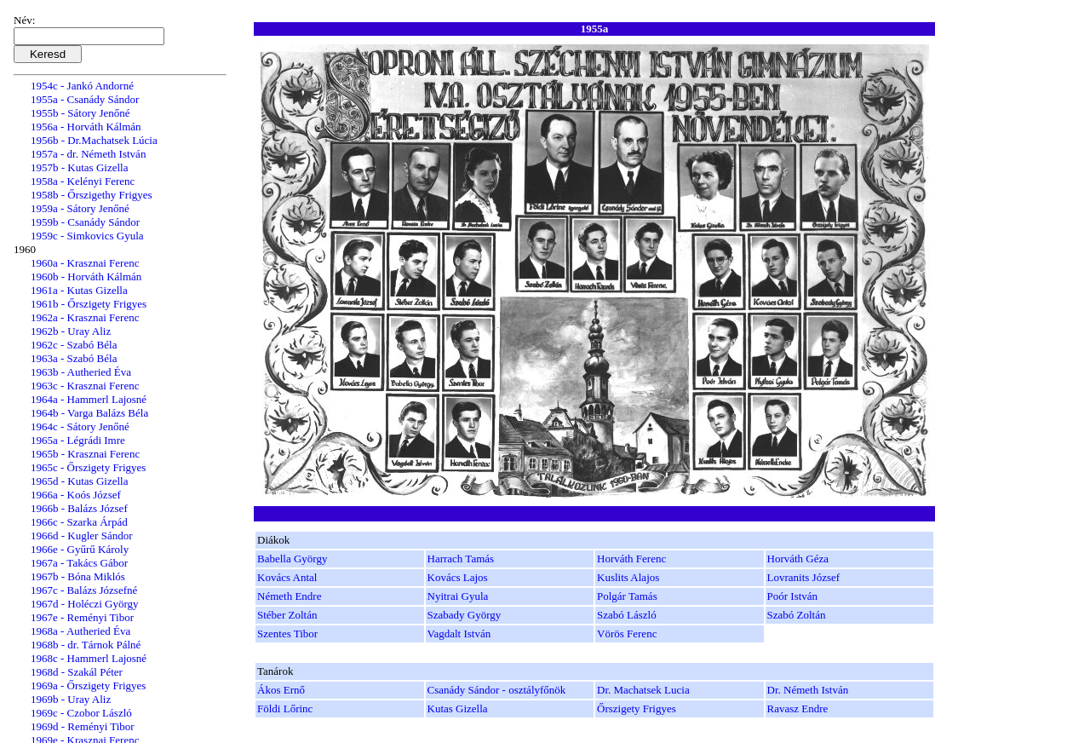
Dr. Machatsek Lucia (643, 689)
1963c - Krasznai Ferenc (85, 385)
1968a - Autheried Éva (80, 631)
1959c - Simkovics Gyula (87, 235)
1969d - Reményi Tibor (83, 726)
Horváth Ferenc (631, 558)
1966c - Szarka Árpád (79, 521)
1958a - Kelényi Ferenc (83, 181)
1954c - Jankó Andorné (82, 85)
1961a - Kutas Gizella (79, 290)
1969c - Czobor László (81, 712)
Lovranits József (803, 577)
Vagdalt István (459, 633)
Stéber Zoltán (287, 614)
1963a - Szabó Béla (74, 358)
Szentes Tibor (287, 633)
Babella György (292, 558)
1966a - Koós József (76, 494)
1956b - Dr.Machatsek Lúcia (94, 140)
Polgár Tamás (627, 596)
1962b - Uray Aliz (71, 331)
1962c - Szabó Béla (74, 344)
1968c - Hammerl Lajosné (88, 658)
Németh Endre (289, 596)
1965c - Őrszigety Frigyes (88, 467)
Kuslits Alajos (628, 577)
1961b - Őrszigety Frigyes (88, 303)
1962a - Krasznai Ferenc (85, 317)
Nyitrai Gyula (458, 596)
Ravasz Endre (798, 708)
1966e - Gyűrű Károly (80, 549)
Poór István (792, 596)
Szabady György (464, 614)
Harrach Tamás (461, 558)
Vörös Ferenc (627, 633)
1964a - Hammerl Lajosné (88, 399)
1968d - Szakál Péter (77, 671)
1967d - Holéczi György (84, 603)
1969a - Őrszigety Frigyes (88, 685)
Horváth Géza (798, 558)
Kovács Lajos (457, 577)
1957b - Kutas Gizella (79, 167)
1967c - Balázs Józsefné (84, 590)
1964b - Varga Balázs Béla (89, 412)
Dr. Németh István (808, 689)
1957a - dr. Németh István (88, 153)
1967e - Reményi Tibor (82, 617)
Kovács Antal (287, 577)
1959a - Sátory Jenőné (80, 208)
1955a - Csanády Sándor (85, 99)
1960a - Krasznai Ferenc (85, 262)
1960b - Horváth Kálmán (86, 276)
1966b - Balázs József (79, 508)
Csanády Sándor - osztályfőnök (496, 689)
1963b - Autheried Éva (81, 372)
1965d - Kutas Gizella (79, 481)
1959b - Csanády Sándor (85, 222)
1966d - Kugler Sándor (82, 535)
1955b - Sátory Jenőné (80, 113)
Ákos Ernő (281, 689)
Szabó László (627, 614)
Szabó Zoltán (796, 614)
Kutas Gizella (457, 708)
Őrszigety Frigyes (636, 708)
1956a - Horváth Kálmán (86, 126)
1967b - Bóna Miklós (78, 576)
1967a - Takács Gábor (79, 562)
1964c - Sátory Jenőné (80, 426)
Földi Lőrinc (285, 708)
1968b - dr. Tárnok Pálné (86, 644)
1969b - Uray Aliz (71, 699)
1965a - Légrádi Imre (78, 440)
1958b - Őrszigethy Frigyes (91, 194)
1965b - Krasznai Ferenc (85, 453)
